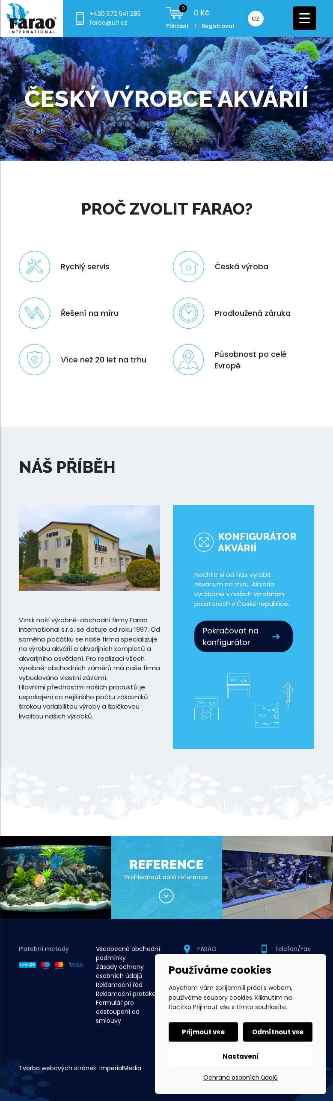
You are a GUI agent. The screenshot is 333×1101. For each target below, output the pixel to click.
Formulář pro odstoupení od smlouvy (118, 1011)
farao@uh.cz (108, 22)
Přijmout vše (203, 1031)
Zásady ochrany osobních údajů (120, 971)
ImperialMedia (120, 1068)
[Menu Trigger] (304, 18)
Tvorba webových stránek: (58, 1068)
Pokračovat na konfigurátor (231, 636)
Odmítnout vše (277, 1031)
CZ (255, 19)
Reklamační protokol (126, 993)
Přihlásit (177, 26)
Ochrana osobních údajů (240, 1077)
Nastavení (241, 1056)
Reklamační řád (119, 984)
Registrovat (218, 26)
